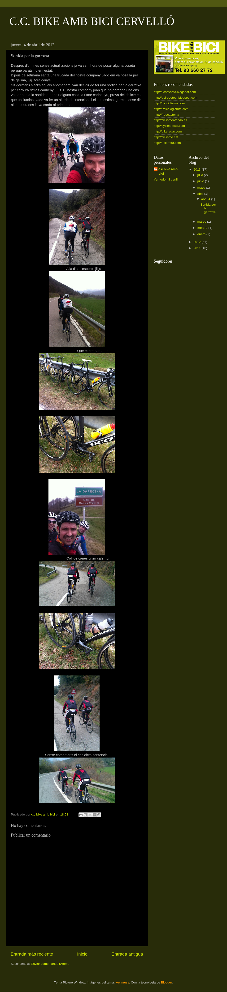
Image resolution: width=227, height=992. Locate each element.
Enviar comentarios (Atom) (50, 964)
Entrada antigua (127, 954)
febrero (203, 227)
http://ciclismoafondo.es (170, 120)
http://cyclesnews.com (169, 126)
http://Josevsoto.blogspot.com (175, 92)
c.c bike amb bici (168, 171)
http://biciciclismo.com (169, 103)
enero (201, 234)
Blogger (166, 982)
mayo (201, 187)
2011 (197, 248)
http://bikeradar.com (168, 131)
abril (200, 193)
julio (200, 175)
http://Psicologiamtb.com (171, 109)
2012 (197, 242)
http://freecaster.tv (166, 114)
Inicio (82, 954)
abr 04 (206, 199)
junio (201, 181)
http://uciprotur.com (167, 143)
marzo (202, 221)
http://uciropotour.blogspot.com (175, 97)
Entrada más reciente (32, 954)
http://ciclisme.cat (166, 137)
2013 (197, 169)
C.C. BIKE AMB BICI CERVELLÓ (92, 21)
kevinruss (122, 982)
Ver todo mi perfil (166, 179)
